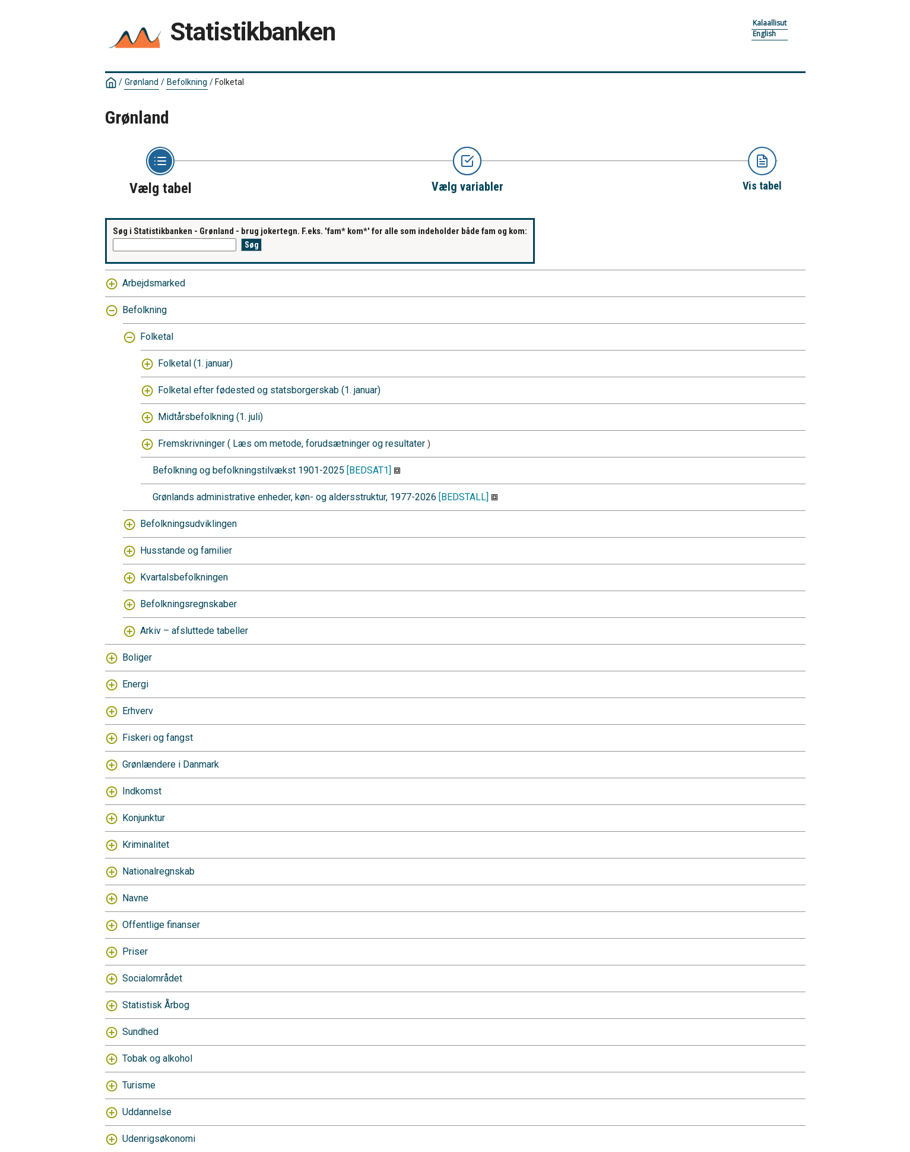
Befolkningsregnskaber (188, 604)
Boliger (137, 657)
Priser (135, 951)
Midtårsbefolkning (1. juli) (210, 416)
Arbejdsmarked (153, 283)
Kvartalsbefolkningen (184, 577)
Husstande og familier (186, 550)
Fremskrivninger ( (194, 443)
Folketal (229, 82)
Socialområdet (152, 978)
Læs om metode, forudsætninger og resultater (328, 443)
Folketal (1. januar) (195, 363)
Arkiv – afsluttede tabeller (194, 630)
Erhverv (137, 711)
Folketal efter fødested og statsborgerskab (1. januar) (269, 390)
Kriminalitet (145, 844)
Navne (135, 898)
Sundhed (140, 1031)
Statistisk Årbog (155, 1005)
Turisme (139, 1085)
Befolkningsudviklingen (188, 523)
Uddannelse (147, 1112)
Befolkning (187, 82)
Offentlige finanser (161, 924)
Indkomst (141, 791)
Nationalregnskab (158, 871)
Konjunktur (143, 817)
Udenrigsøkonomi (158, 1138)
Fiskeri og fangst (157, 737)
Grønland (141, 82)
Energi (135, 684)
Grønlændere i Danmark (170, 764)
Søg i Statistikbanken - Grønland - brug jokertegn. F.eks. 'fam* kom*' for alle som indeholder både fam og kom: (320, 231)
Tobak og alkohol (157, 1058)
